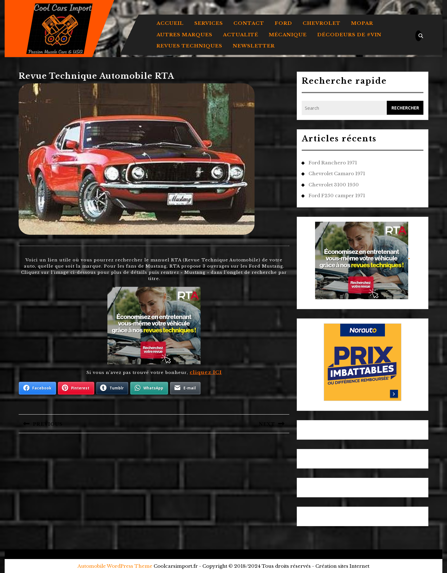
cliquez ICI (206, 372)
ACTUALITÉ (240, 35)
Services (208, 23)
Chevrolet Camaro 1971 (337, 173)
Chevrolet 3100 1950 (334, 185)
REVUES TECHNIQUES (189, 46)
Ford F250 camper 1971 (337, 195)
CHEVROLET (322, 23)
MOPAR (362, 23)
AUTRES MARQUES (184, 35)
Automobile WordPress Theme (115, 566)
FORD (283, 23)
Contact (248, 23)
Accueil (170, 23)
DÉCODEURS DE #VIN (349, 35)
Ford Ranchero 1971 (333, 163)
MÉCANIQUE (288, 35)
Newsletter (254, 46)
